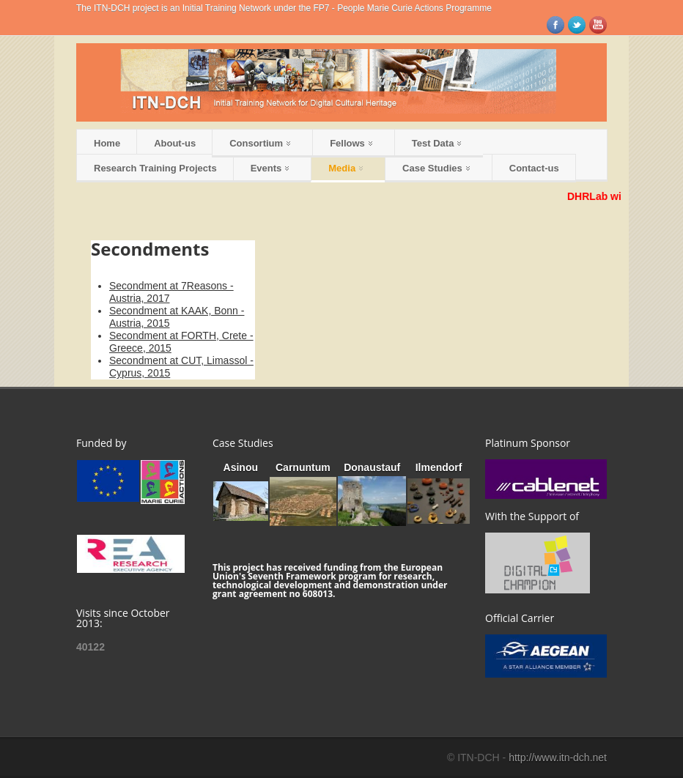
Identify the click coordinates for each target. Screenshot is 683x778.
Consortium (259, 143)
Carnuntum (303, 467)
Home (107, 143)
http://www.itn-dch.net (558, 757)
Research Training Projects (155, 168)
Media (345, 168)
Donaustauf (372, 467)
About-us (175, 143)
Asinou (241, 467)
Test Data (437, 143)
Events (270, 168)
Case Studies (436, 168)
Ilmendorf (439, 467)
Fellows (351, 143)
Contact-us (534, 168)
